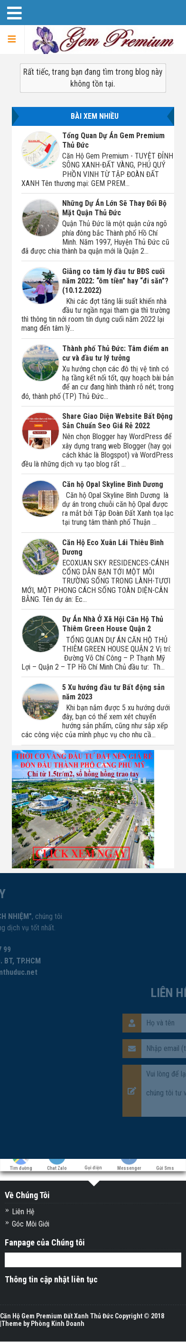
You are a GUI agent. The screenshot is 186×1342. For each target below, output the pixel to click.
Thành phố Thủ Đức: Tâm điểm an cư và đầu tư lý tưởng (115, 353)
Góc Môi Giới (30, 1223)
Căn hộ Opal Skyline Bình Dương (112, 484)
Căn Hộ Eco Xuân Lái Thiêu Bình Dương (113, 547)
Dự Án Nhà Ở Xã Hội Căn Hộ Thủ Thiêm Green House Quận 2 (112, 624)
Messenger (129, 1165)
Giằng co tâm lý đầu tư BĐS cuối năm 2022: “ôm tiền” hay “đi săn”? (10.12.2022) (115, 281)
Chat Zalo (57, 1165)
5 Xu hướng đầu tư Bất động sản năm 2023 (113, 692)
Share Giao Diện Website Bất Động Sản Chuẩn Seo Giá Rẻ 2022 (117, 421)
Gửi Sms (165, 1165)
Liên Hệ (23, 1211)
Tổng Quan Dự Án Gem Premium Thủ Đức (113, 140)
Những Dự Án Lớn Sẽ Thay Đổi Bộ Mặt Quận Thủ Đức (114, 208)
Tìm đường (21, 1165)
